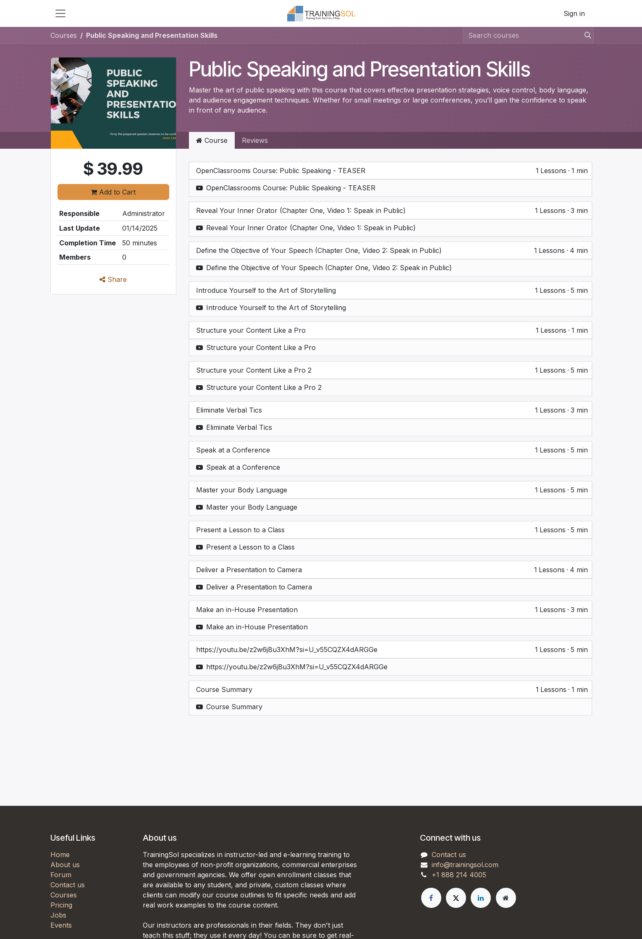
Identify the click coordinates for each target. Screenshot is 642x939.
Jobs (58, 915)
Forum (60, 875)
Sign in (574, 13)
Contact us (67, 885)
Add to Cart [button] (113, 192)
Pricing (61, 905)
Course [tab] (212, 140)
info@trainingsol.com (465, 864)
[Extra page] (506, 898)
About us (65, 864)
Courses (63, 35)
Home (60, 854)
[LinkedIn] (481, 898)
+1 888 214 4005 (459, 875)
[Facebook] (431, 898)
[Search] (585, 35)
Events (61, 925)
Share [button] (113, 279)
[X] (456, 898)
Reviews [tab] (255, 140)
